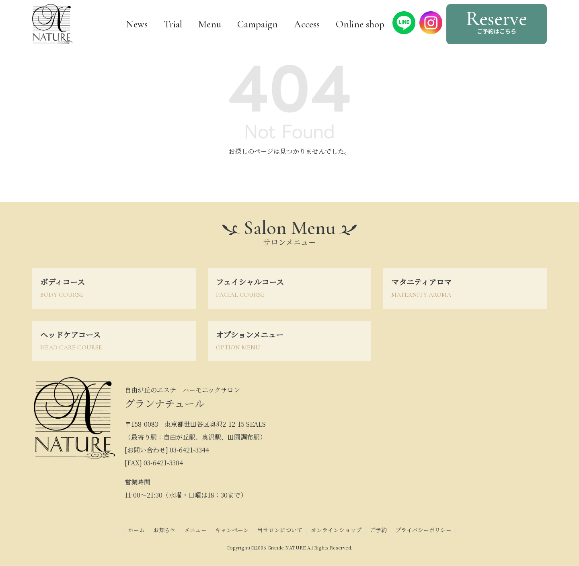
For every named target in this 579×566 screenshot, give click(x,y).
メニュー (195, 530)
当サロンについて (279, 530)
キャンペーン (232, 530)
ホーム (136, 530)
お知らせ (164, 530)
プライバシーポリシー (423, 530)
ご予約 (378, 530)
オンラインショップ (336, 530)
